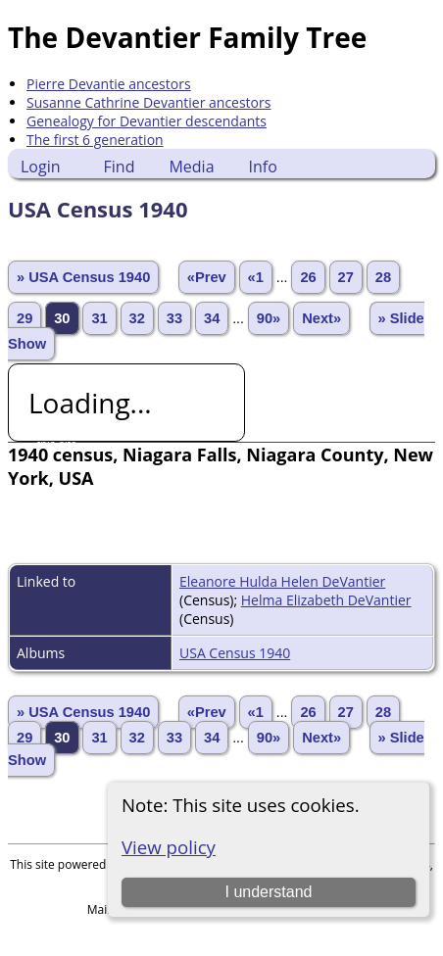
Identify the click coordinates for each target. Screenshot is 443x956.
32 (137, 318)
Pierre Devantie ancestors (108, 83)
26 (308, 277)
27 (346, 277)
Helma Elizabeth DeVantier (326, 600)
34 (212, 318)
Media (191, 166)
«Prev (206, 277)
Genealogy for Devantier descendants (146, 121)
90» (268, 318)
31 (99, 318)
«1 (256, 277)
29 (24, 318)
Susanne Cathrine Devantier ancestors (148, 102)
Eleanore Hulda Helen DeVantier (282, 581)
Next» (321, 318)
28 (383, 277)
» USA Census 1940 (83, 277)
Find (119, 166)
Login (41, 166)
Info (263, 166)
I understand (269, 892)
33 (174, 318)
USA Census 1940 (234, 653)
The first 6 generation (95, 139)
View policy (169, 847)
